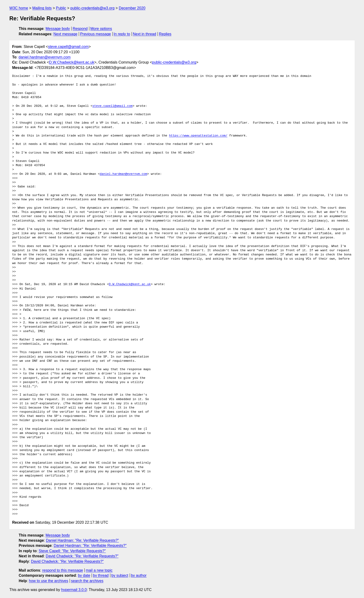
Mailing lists (42, 8)
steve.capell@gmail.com (68, 47)
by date (84, 575)
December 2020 (132, 8)
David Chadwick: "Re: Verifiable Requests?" (82, 556)
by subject (119, 575)
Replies (165, 34)
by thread (101, 575)
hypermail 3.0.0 (73, 590)
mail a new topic (99, 570)
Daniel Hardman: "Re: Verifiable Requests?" (82, 540)
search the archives (87, 581)
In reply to (122, 34)
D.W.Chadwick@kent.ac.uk (71, 62)
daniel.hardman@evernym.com (44, 57)
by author (139, 575)
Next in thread (144, 34)
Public (61, 8)
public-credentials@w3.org (92, 8)
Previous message (95, 34)
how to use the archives (48, 581)
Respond (80, 29)
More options (101, 29)
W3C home (18, 8)
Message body (58, 29)
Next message (65, 34)
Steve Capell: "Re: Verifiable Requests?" (72, 551)
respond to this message (62, 570)
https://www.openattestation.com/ (198, 136)
